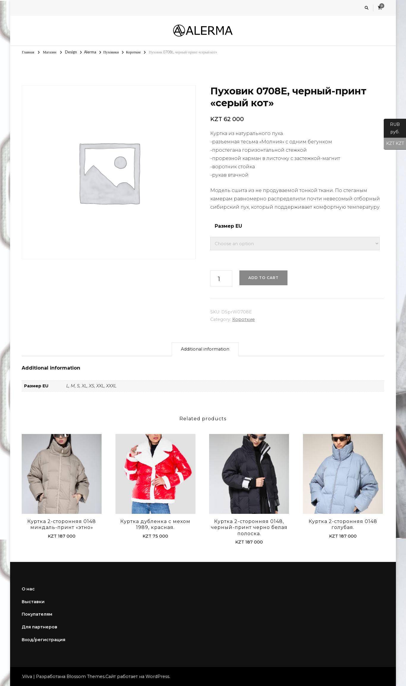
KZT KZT (394, 144)
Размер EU (228, 226)
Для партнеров (39, 627)
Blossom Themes (86, 676)
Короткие (243, 319)
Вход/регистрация (43, 639)
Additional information (205, 349)
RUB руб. (392, 130)
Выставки (33, 601)
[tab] (205, 349)
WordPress (157, 676)
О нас (28, 589)
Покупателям (37, 614)
